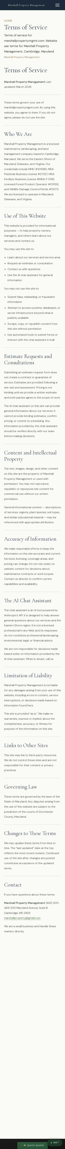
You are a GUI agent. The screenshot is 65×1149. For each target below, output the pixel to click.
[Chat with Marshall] (54, 1142)
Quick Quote (34, 1145)
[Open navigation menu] (57, 5)
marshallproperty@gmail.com (22, 918)
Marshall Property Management (26, 5)
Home (8, 20)
